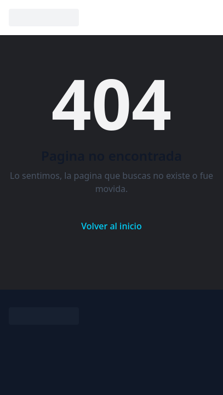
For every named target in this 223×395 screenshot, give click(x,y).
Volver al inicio (111, 226)
